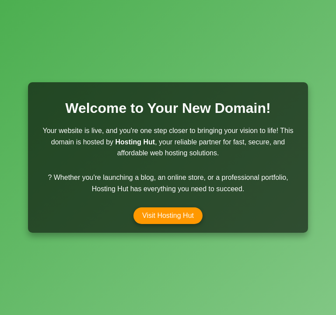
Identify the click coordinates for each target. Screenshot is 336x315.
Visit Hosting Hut (168, 215)
